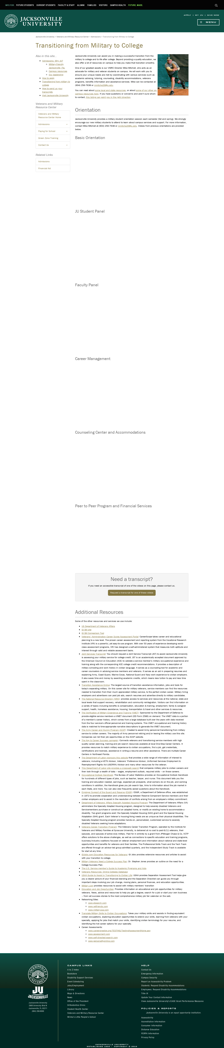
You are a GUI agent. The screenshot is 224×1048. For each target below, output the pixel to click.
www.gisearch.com (97, 902)
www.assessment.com (99, 934)
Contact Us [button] (54, 146)
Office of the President (77, 1001)
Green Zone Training (48, 138)
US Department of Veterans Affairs (98, 626)
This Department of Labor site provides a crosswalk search (110, 768)
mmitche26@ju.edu (103, 85)
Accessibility (147, 1017)
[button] (216, 5)
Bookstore (72, 973)
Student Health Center (77, 1009)
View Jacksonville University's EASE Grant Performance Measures (172, 1001)
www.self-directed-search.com (103, 937)
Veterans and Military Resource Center (73, 36)
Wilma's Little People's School (81, 1017)
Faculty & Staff (66, 5)
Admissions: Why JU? (52, 60)
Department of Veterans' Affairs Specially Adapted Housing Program (115, 802)
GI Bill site (86, 629)
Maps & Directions (76, 993)
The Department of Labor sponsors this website (105, 757)
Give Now (213, 15)
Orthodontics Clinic (76, 1005)
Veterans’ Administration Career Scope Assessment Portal (110, 636)
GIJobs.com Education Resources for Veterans (104, 854)
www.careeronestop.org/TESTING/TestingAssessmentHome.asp (119, 930)
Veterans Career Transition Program (99, 826)
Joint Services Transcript (94, 653)
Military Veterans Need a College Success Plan (104, 861)
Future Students (25, 5)
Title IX (144, 993)
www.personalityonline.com (101, 940)
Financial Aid (44, 168)
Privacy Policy (147, 1037)
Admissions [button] (54, 125)
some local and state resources (110, 90)
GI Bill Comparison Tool (93, 633)
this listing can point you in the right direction (108, 97)
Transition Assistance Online (96, 685)
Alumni (81, 5)
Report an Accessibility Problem (156, 981)
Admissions (96, 36)
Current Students (45, 5)
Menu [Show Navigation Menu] (208, 22)
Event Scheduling (75, 981)
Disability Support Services (80, 977)
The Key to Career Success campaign (100, 740)
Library (70, 989)
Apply (187, 15)
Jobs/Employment (75, 985)
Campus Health (118, 5)
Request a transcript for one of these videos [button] (131, 592)
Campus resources (58, 71)
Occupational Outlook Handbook (97, 774)
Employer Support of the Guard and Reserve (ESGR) (107, 792)
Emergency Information (152, 973)
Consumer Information (151, 1025)
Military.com (87, 885)
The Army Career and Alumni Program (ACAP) (104, 729)
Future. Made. (135, 5)
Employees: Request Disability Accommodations (163, 989)
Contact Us (146, 969)
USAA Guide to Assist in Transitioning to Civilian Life (107, 875)
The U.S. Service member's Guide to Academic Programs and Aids (114, 868)
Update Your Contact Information (156, 997)
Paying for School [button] (54, 132)
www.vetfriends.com (98, 906)
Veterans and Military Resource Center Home (49, 115)
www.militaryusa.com (98, 909)
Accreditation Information (153, 1021)
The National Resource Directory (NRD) (101, 698)
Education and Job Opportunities (98, 889)
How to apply (48, 78)
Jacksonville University (45, 36)
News (69, 997)
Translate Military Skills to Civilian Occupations (104, 913)
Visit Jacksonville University (55, 95)
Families (91, 5)
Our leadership (56, 74)
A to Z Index (73, 969)
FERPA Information (150, 1033)
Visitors (103, 5)
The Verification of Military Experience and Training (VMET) (110, 712)
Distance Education (150, 1029)
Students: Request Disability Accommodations (162, 985)
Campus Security (149, 977)
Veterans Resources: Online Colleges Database (105, 871)
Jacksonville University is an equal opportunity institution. (173, 1012)
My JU (199, 15)
